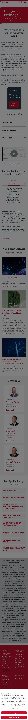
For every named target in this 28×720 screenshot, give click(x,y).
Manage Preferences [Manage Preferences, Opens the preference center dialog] (14, 708)
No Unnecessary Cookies (14, 713)
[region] (14, 704)
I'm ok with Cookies (14, 717)
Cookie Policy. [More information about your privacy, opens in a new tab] (18, 705)
